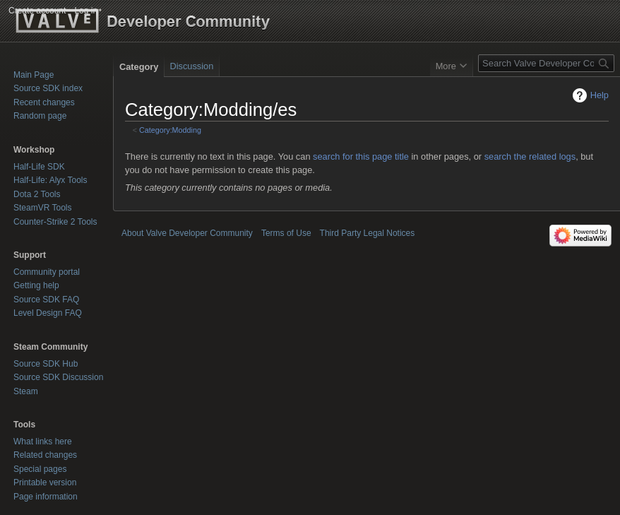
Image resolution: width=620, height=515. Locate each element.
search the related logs (530, 156)
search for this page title (361, 156)
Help (599, 95)
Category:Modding (170, 130)
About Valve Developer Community (187, 233)
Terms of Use (286, 233)
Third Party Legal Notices (367, 233)
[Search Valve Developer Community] (546, 63)
